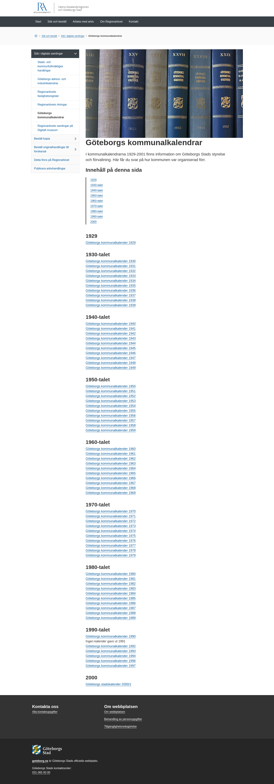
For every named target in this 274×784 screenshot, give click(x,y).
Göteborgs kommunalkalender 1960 (111, 449)
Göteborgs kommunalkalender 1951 (111, 391)
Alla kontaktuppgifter (44, 711)
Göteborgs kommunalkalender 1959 (111, 430)
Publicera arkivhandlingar (50, 168)
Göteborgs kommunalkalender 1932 (111, 271)
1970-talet (96, 206)
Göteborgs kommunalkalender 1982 (111, 583)
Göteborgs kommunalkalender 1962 (111, 458)
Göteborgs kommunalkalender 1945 (111, 348)
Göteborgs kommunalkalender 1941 (111, 328)
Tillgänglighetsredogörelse (120, 726)
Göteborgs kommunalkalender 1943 (111, 338)
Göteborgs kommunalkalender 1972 (111, 521)
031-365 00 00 (41, 772)
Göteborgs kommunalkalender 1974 (111, 531)
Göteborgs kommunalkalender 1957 (111, 420)
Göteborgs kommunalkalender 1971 (111, 516)
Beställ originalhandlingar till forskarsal (56, 149)
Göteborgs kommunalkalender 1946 (111, 353)
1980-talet (96, 211)
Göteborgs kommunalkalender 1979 (111, 555)
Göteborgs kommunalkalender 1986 (111, 603)
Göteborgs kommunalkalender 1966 (111, 478)
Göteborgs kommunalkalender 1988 (111, 613)
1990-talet (96, 216)
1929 (93, 179)
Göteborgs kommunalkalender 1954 (111, 406)
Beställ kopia (56, 139)
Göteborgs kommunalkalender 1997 (111, 665)
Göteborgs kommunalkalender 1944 (111, 343)
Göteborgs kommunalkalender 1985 (111, 598)
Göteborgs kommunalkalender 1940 (111, 323)
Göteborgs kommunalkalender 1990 (111, 636)
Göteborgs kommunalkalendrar (51, 115)
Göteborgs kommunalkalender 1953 (111, 401)
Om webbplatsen (114, 711)
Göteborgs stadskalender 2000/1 (108, 684)
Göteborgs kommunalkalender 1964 (111, 468)
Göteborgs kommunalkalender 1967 (111, 483)
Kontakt (133, 21)
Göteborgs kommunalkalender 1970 (111, 511)
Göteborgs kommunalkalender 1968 (111, 488)
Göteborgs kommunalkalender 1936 (111, 290)
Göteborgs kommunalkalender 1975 (111, 536)
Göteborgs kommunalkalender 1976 (111, 540)
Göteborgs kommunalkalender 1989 (111, 618)
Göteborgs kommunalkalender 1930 (111, 261)
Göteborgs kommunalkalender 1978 (111, 550)
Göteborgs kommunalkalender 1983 (111, 588)
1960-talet (96, 200)
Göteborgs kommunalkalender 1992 (111, 646)
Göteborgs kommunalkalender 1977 (111, 545)
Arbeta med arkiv (83, 21)
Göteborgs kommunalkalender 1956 (111, 415)
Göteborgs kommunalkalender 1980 (111, 574)
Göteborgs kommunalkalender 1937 (111, 295)
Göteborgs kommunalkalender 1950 (111, 386)
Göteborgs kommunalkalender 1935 (111, 285)
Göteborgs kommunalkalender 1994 (111, 656)
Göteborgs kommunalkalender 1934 (111, 280)
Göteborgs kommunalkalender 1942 (111, 333)
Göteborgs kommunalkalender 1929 (111, 242)
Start (38, 21)
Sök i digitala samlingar (72, 36)
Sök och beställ (57, 21)
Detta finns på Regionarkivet (51, 159)
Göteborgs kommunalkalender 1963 (111, 463)
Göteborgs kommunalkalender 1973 (111, 526)
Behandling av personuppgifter (123, 719)
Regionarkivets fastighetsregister (48, 93)
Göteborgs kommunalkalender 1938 (111, 300)
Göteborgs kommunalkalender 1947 (111, 358)
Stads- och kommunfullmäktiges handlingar (50, 66)
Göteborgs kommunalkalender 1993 (111, 651)
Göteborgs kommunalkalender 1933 (111, 276)
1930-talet (96, 185)
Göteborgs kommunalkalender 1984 (111, 593)
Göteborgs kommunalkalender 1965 (111, 473)
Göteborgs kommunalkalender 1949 (111, 367)
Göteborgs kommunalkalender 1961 (111, 453)
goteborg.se (40, 760)
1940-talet (96, 190)
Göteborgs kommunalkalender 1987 (111, 608)
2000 (93, 221)
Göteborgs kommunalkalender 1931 (111, 266)
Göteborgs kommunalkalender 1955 (111, 410)
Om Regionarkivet (111, 21)
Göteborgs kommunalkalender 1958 (111, 425)
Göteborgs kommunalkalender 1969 (111, 493)
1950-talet (96, 195)
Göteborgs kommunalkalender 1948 (111, 363)
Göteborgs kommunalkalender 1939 (111, 305)
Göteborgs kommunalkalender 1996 (111, 661)
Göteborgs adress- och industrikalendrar (52, 81)
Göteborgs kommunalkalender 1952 (111, 396)
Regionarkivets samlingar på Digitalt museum (55, 128)
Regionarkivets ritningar (52, 104)
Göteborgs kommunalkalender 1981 (111, 578)
